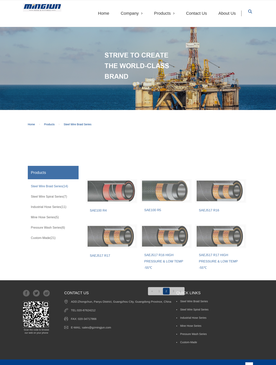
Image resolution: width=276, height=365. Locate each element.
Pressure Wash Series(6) (48, 252)
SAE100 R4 (99, 251)
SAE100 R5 (153, 251)
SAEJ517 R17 (101, 296)
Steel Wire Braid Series (77, 124)
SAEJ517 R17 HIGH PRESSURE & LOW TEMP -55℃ (219, 303)
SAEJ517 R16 (210, 251)
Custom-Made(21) (43, 263)
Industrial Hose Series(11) (48, 232)
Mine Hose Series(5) (45, 242)
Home (103, 13)
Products (49, 124)
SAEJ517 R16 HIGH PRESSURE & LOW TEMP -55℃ (165, 303)
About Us (227, 13)
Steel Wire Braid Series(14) (49, 211)
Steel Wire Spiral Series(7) (49, 221)
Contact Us (196, 13)
